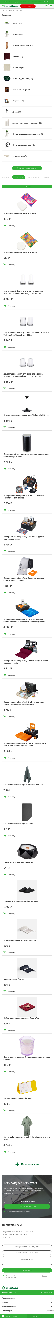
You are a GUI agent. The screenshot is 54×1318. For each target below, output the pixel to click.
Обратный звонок (45, 1292)
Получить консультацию (27, 1207)
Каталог (11, 10)
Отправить (27, 1270)
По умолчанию (19, 177)
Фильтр (27, 186)
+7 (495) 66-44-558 (9, 1292)
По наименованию (33, 177)
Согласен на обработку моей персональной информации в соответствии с (26, 1276)
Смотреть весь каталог (27, 168)
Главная (4, 10)
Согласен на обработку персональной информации (18, 1211)
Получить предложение (27, 6)
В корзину (9, 225)
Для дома (19, 10)
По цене (46, 177)
